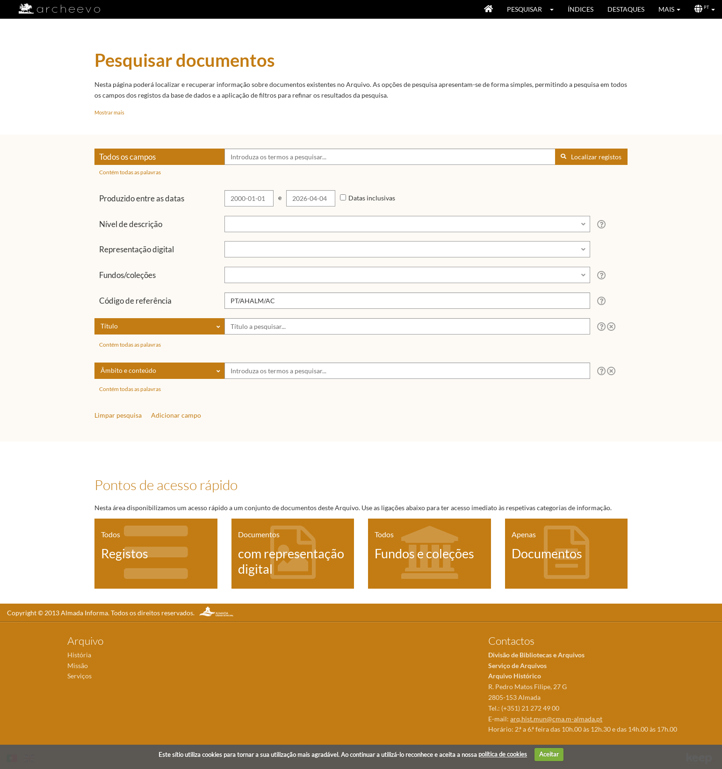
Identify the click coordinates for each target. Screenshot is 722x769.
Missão (77, 665)
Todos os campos (127, 157)
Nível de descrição (130, 224)
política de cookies (502, 754)
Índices (580, 9)
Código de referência (135, 301)
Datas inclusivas (371, 198)
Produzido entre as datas (141, 198)
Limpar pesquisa (118, 415)
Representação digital (136, 249)
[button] (555, 9)
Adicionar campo (176, 415)
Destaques (625, 9)
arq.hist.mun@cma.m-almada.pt (556, 719)
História (79, 655)
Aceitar (549, 754)
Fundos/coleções (127, 275)
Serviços (79, 676)
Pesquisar (524, 9)
